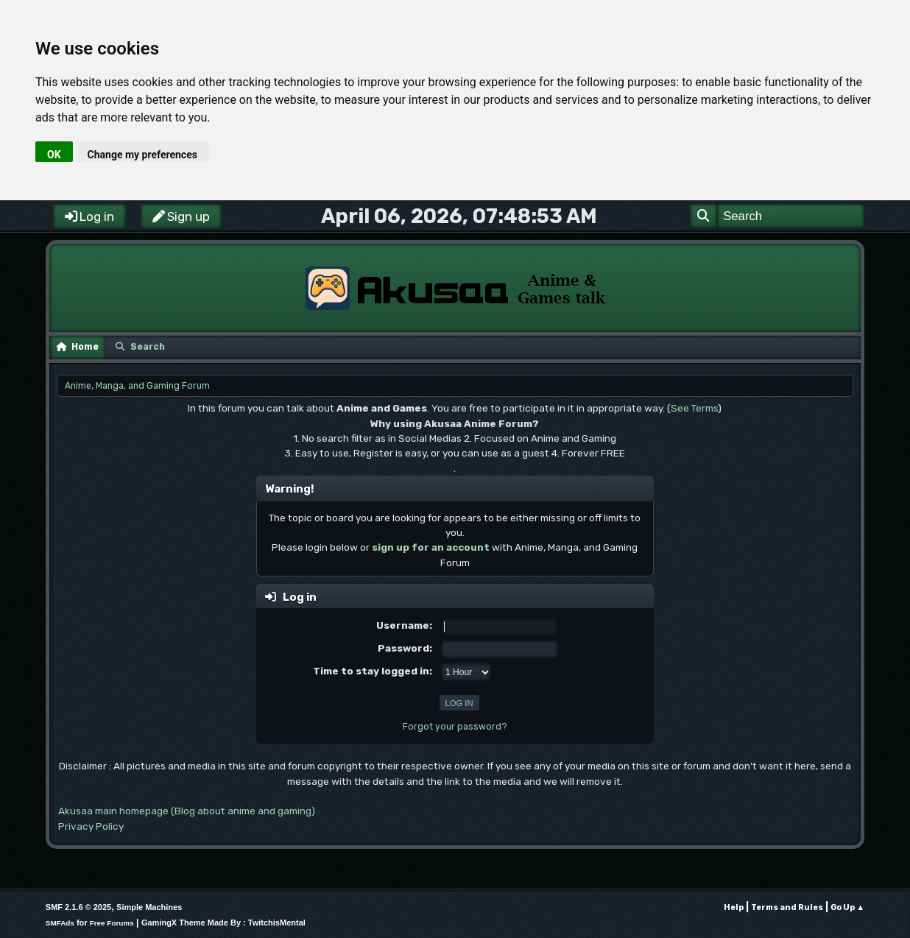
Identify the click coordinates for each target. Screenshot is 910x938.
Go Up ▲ (847, 907)
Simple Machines (149, 907)
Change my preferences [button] (142, 155)
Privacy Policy (91, 826)
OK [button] (54, 155)
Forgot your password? (455, 727)
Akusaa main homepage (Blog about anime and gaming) (186, 811)
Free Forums (112, 923)
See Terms (694, 408)
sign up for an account (431, 547)
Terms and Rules (787, 907)
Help (734, 907)
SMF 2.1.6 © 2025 (78, 907)
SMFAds (60, 923)
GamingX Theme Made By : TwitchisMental (223, 922)
